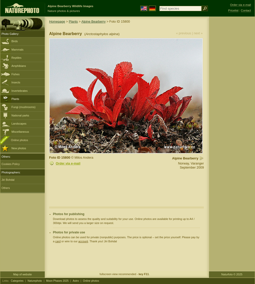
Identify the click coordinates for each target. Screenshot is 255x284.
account (83, 241)
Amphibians (18, 65)
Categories (17, 280)
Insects (15, 82)
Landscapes (18, 123)
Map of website (22, 274)
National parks (20, 115)
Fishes (15, 74)
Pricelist (233, 10)
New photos (18, 148)
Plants (15, 98)
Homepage (57, 21)
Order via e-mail (68, 163)
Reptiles (16, 57)
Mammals (17, 49)
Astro (76, 280)
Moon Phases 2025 (57, 280)
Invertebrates (19, 90)
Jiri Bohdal (8, 179)
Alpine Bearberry (93, 21)
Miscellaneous (20, 131)
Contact (246, 10)
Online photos (19, 140)
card (58, 241)
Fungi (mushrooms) (23, 107)
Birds (14, 41)
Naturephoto (34, 280)
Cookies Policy (11, 164)
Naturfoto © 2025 (232, 274)
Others (6, 187)
